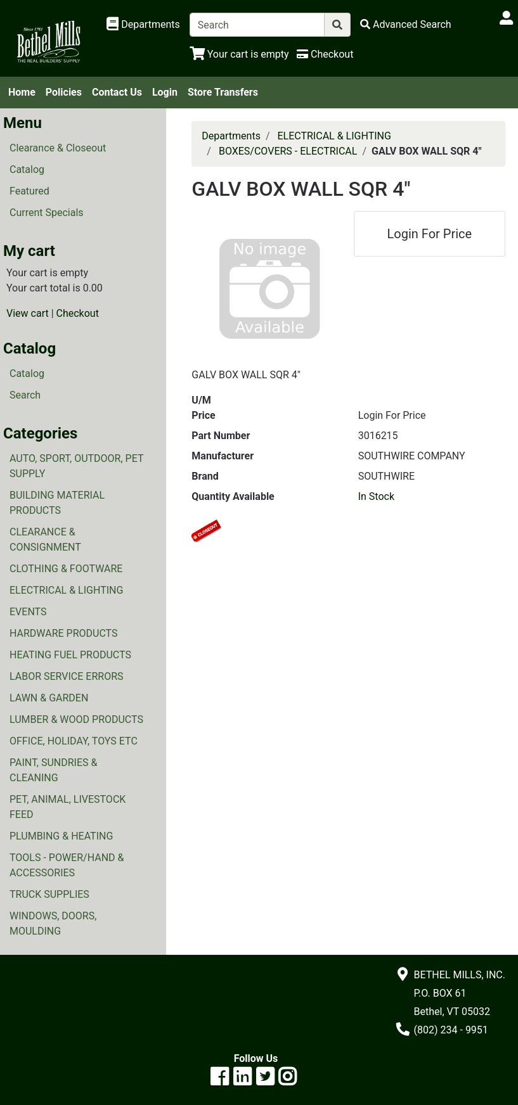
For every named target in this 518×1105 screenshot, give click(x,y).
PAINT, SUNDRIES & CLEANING (53, 770)
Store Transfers (223, 92)
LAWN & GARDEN (49, 698)
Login (165, 92)
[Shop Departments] (143, 24)
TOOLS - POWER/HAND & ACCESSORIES (67, 865)
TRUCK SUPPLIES (49, 894)
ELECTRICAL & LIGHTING (66, 590)
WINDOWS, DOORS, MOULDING (53, 923)
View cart (27, 313)
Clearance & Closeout (58, 148)
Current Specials (47, 213)
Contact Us (117, 92)
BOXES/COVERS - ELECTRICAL (288, 151)
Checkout (77, 313)
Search (25, 395)
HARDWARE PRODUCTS (64, 633)
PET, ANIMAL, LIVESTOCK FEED (68, 807)
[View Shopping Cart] (239, 54)
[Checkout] (325, 54)
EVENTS (28, 612)
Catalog (27, 169)
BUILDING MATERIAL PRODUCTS (57, 502)
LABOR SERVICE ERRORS (67, 676)
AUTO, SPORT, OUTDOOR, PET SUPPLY (76, 466)
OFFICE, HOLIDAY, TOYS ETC (74, 741)
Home (22, 92)
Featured (29, 191)
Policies (64, 92)
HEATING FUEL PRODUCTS (70, 655)
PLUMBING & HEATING (61, 836)
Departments (231, 136)
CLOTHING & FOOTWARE (66, 569)
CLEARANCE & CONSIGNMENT (45, 539)
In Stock (376, 496)
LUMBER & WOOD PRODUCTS (76, 719)
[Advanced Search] (405, 24)
